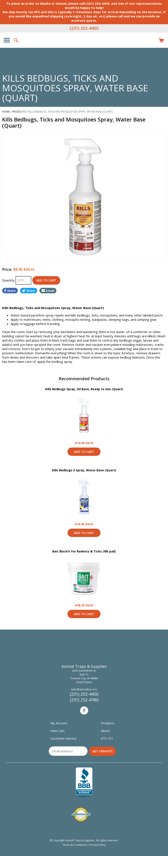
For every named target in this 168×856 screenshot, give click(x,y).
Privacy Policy (97, 845)
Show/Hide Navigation (6, 40)
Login (152, 40)
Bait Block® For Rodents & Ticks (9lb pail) (84, 551)
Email (48, 290)
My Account (58, 723)
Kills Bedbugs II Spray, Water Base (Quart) (84, 470)
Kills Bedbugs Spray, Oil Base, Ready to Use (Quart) (84, 389)
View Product (84, 416)
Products (107, 723)
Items (161, 40)
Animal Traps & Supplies (84, 48)
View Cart (57, 731)
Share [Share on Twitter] (28, 290)
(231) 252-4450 (84, 28)
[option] (84, 196)
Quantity (9, 280)
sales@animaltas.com (84, 689)
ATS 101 (107, 738)
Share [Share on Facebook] (10, 290)
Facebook (84, 710)
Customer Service (63, 738)
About (105, 731)
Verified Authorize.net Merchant (81, 814)
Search (16, 40)
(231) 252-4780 (84, 700)
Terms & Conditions (75, 845)
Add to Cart (84, 452)
